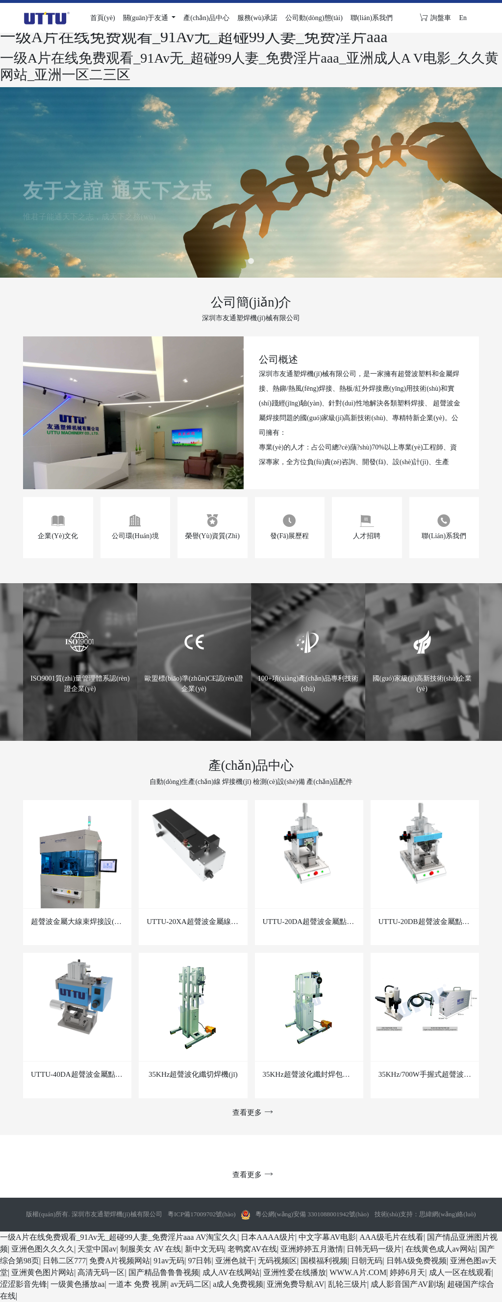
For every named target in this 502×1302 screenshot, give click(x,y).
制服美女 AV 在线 (150, 1249)
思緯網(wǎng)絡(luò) (447, 1214)
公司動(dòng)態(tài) (314, 18)
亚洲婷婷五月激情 (311, 1249)
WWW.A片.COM (357, 1272)
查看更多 (251, 1112)
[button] (251, 261)
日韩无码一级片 (374, 1249)
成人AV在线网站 (231, 1272)
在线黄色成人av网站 (440, 1249)
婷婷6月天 (407, 1272)
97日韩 (199, 1260)
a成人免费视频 (238, 1284)
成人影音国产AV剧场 (407, 1284)
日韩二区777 (64, 1260)
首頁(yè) (102, 18)
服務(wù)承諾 (257, 18)
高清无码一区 (101, 1272)
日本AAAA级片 (268, 1237)
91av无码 (168, 1260)
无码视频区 (277, 1260)
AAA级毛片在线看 (391, 1237)
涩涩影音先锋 (23, 1284)
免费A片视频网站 (119, 1260)
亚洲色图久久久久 (42, 1249)
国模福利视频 (324, 1260)
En (463, 18)
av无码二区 (190, 1284)
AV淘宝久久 (216, 1237)
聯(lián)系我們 (372, 18)
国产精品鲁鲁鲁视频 (163, 1272)
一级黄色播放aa (77, 1284)
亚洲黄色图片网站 (42, 1272)
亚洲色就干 (234, 1260)
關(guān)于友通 (146, 18)
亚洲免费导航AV (295, 1284)
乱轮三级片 (347, 1284)
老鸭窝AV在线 (252, 1249)
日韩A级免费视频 (416, 1260)
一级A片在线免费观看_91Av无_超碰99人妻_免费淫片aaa (97, 1237)
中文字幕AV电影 (327, 1237)
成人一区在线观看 (460, 1272)
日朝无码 (366, 1260)
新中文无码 (204, 1249)
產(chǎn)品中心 (206, 18)
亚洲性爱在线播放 (294, 1272)
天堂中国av (96, 1249)
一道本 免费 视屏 (137, 1284)
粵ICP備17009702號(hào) (202, 1214)
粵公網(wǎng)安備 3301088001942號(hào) (312, 1214)
